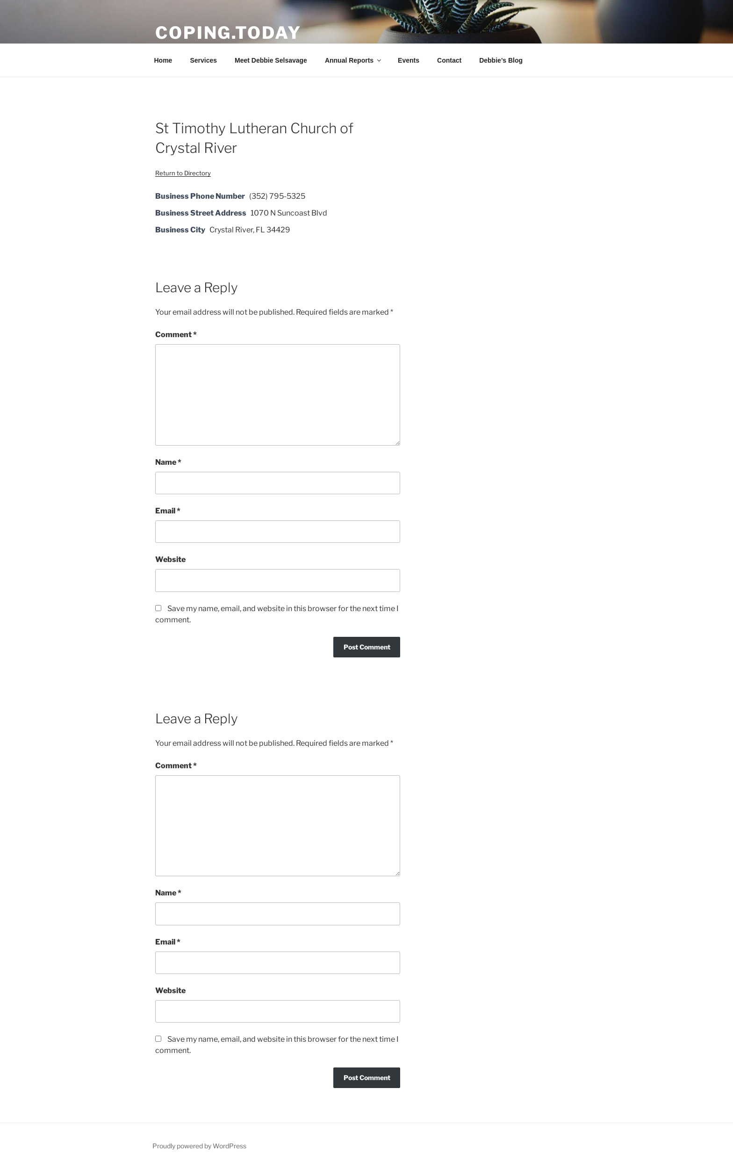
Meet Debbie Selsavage (271, 60)
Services (203, 60)
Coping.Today (228, 32)
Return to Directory (183, 173)
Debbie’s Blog (501, 60)
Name (168, 462)
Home (163, 60)
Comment (176, 334)
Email (167, 510)
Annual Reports (353, 60)
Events (408, 60)
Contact (449, 60)
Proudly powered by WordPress (199, 1146)
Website (170, 559)
